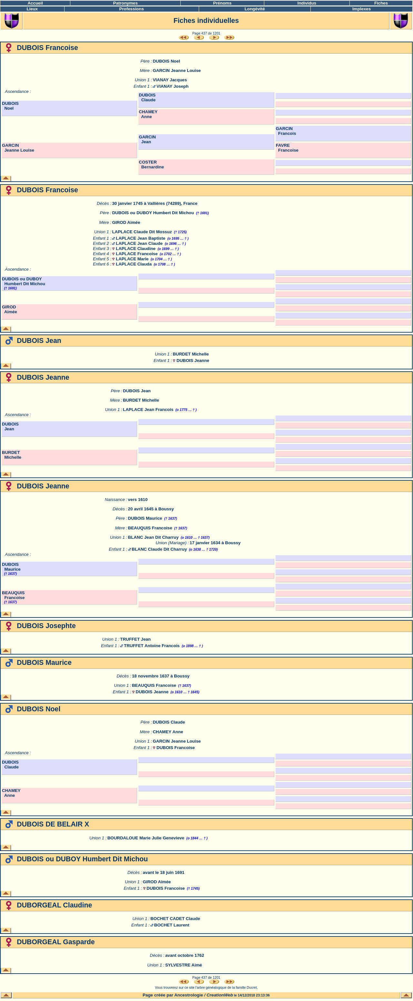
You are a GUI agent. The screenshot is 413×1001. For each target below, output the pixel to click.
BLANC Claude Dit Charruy (159, 549)
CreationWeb (219, 995)
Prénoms (222, 3)
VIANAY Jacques (170, 79)
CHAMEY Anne (148, 114)
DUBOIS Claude (147, 97)
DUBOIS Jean (137, 390)
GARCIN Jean (147, 139)
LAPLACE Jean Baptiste (140, 238)
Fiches (381, 3)
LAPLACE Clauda (134, 264)
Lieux (32, 8)
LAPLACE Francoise (137, 253)
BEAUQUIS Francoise (150, 528)
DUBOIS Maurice (145, 518)
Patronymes (125, 3)
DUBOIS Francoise (175, 747)
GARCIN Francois (286, 131)
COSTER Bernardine (151, 164)
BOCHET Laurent (171, 925)
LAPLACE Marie (132, 258)
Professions (131, 8)
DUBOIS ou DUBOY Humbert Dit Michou (153, 212)
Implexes (361, 8)
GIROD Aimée (126, 222)
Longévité (255, 8)
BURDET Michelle (191, 354)
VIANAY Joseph (172, 86)
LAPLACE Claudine (136, 248)
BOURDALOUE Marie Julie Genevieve (146, 838)
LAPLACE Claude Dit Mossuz (142, 231)
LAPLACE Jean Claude (139, 243)
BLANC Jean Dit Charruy (153, 537)
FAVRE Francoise (287, 148)
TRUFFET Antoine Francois (152, 645)
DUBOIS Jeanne (192, 360)
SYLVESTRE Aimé (183, 965)
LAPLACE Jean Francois (148, 409)
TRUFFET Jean (135, 639)
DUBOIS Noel (166, 61)
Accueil (35, 3)
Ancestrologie (188, 995)
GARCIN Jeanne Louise (177, 70)
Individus (307, 3)
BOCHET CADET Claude (175, 918)
